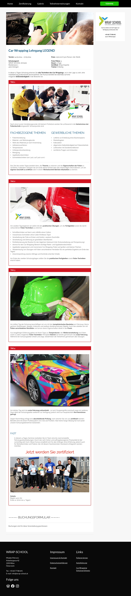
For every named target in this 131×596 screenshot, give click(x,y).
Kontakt (53, 568)
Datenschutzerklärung (58, 563)
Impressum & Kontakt (58, 558)
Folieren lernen (82, 558)
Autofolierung (81, 563)
